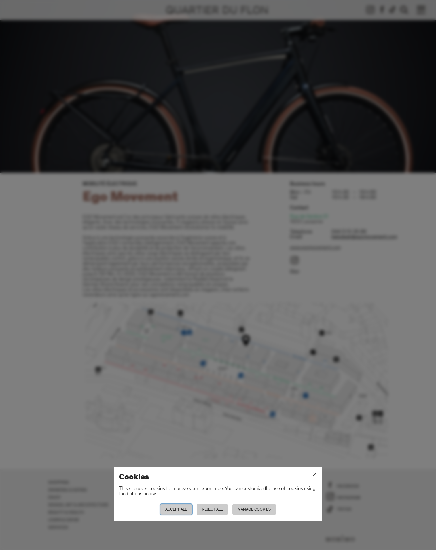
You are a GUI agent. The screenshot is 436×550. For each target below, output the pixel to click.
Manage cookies (254, 509)
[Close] (315, 474)
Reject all (212, 509)
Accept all (176, 509)
